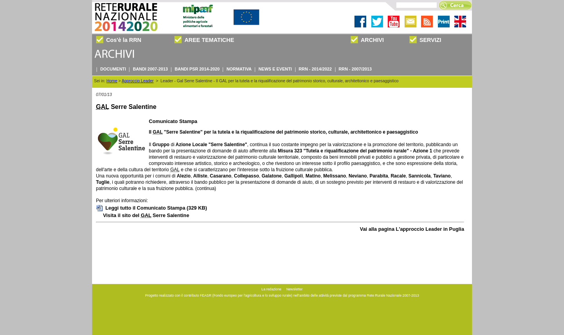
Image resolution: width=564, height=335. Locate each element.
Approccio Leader (138, 81)
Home (112, 81)
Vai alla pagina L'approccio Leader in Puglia (412, 229)
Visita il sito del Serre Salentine (146, 215)
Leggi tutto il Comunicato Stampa (151, 208)
